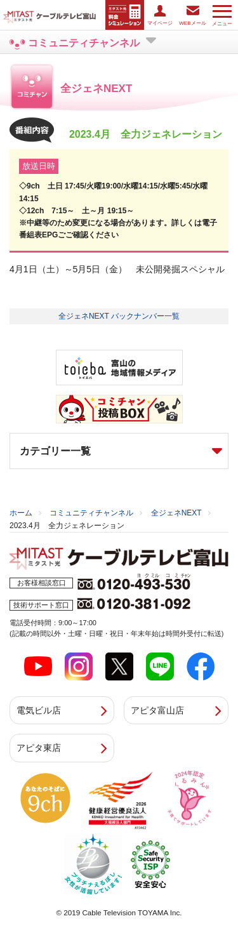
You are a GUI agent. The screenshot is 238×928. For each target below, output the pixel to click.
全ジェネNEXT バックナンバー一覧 (119, 316)
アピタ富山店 (157, 710)
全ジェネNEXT (176, 512)
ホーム (21, 512)
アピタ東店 (39, 748)
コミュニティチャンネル (91, 512)
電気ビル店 (39, 710)
